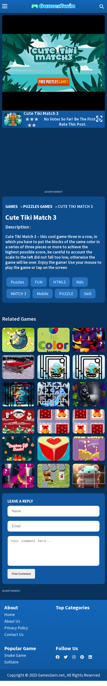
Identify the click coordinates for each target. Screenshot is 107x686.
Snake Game (15, 660)
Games (11, 206)
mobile (42, 293)
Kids (80, 282)
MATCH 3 (18, 293)
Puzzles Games (37, 206)
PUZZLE (66, 293)
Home (9, 619)
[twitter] (66, 662)
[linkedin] (90, 662)
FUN (39, 282)
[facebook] (58, 662)
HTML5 (59, 282)
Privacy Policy (16, 633)
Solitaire (11, 667)
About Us (12, 626)
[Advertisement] (53, 160)
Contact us (13, 639)
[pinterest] (82, 662)
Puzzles (17, 282)
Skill (87, 293)
